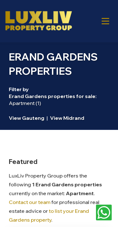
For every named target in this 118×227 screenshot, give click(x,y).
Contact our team (29, 202)
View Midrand (67, 118)
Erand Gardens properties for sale (52, 96)
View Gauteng (26, 118)
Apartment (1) (25, 103)
